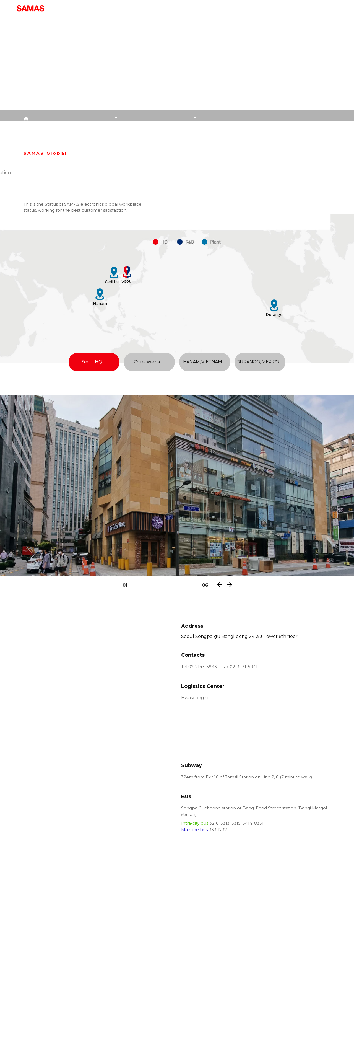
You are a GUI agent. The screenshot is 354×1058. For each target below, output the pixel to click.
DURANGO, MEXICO (260, 361)
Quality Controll (223, 8)
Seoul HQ (94, 361)
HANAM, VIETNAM (204, 361)
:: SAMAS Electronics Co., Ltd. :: (30, 8)
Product (187, 8)
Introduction (155, 8)
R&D (255, 8)
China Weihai (149, 361)
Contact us (281, 8)
